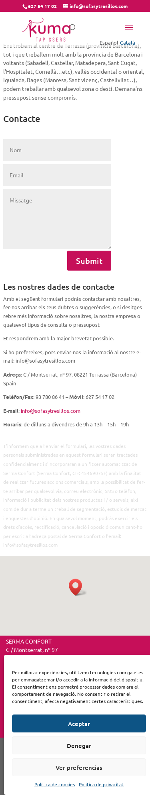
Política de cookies (54, 784)
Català (127, 42)
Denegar (79, 746)
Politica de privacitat (101, 784)
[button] (78, 587)
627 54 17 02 (42, 6)
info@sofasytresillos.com (50, 410)
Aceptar (79, 724)
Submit (89, 260)
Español (109, 42)
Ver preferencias (79, 767)
